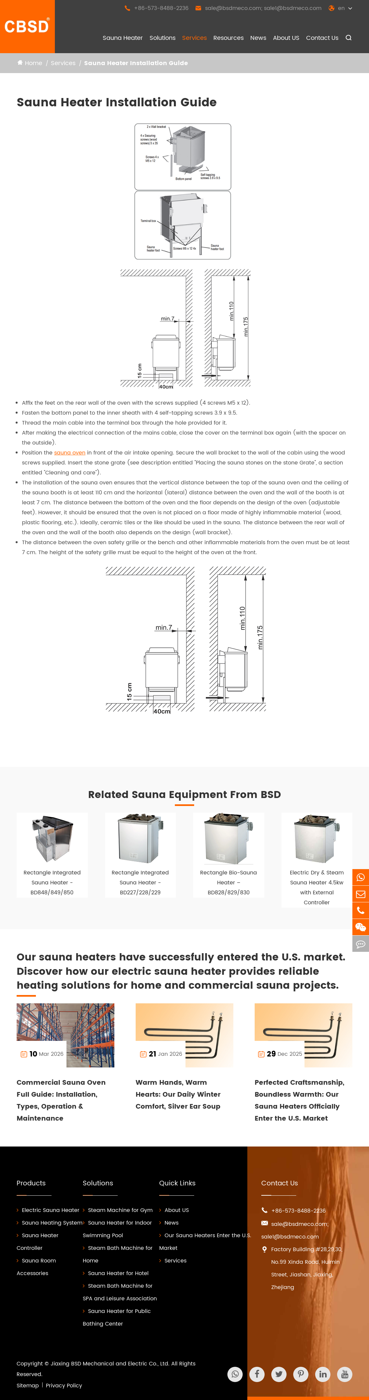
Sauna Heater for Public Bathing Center (117, 1317)
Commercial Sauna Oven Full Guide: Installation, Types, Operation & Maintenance (61, 1100)
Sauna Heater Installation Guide (136, 63)
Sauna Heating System (49, 1223)
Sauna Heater (123, 38)
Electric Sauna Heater (48, 1210)
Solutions (163, 38)
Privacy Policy (64, 1385)
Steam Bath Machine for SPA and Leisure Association (120, 1292)
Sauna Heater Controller (38, 1241)
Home (33, 63)
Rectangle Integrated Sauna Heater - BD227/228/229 (140, 882)
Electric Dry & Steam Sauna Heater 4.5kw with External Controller (317, 887)
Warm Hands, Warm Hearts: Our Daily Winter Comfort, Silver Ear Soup (178, 1094)
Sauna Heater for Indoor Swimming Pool (117, 1229)
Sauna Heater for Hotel (116, 1273)
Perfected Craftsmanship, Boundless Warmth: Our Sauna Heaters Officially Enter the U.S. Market (299, 1100)
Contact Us (322, 38)
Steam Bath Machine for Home (118, 1254)
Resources (228, 38)
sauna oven (69, 453)
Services (194, 38)
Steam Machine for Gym (118, 1210)
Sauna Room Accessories (36, 1267)
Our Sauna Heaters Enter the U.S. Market (205, 1241)
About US (286, 38)
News (258, 38)
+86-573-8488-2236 (156, 8)
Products (31, 1183)
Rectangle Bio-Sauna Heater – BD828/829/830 (228, 882)
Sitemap (28, 1385)
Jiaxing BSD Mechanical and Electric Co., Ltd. (110, 1363)
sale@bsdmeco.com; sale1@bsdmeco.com (258, 8)
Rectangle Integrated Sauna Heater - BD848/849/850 (52, 882)
